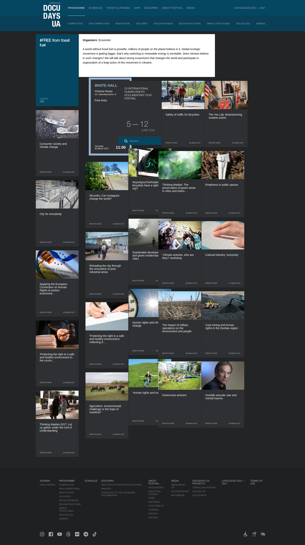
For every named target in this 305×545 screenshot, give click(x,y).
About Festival (172, 7)
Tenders (153, 510)
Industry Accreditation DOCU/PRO (121, 485)
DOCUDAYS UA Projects (201, 482)
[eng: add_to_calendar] (257, 42)
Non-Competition (99, 23)
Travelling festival (204, 487)
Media (191, 7)
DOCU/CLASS (243, 23)
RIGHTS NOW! (122, 23)
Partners (154, 502)
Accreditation (179, 491)
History (153, 513)
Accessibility (156, 506)
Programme (76, 7)
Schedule (96, 7)
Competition (75, 23)
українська (55, 3)
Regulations (156, 487)
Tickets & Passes (118, 7)
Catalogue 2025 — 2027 (249, 7)
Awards (260, 23)
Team (151, 498)
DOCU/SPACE (200, 495)
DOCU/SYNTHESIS (163, 23)
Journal (45, 481)
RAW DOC (106, 489)
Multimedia (177, 495)
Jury (137, 7)
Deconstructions (190, 23)
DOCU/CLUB (199, 491)
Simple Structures (218, 23)
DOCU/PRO (151, 7)
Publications (47, 485)
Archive (153, 517)
